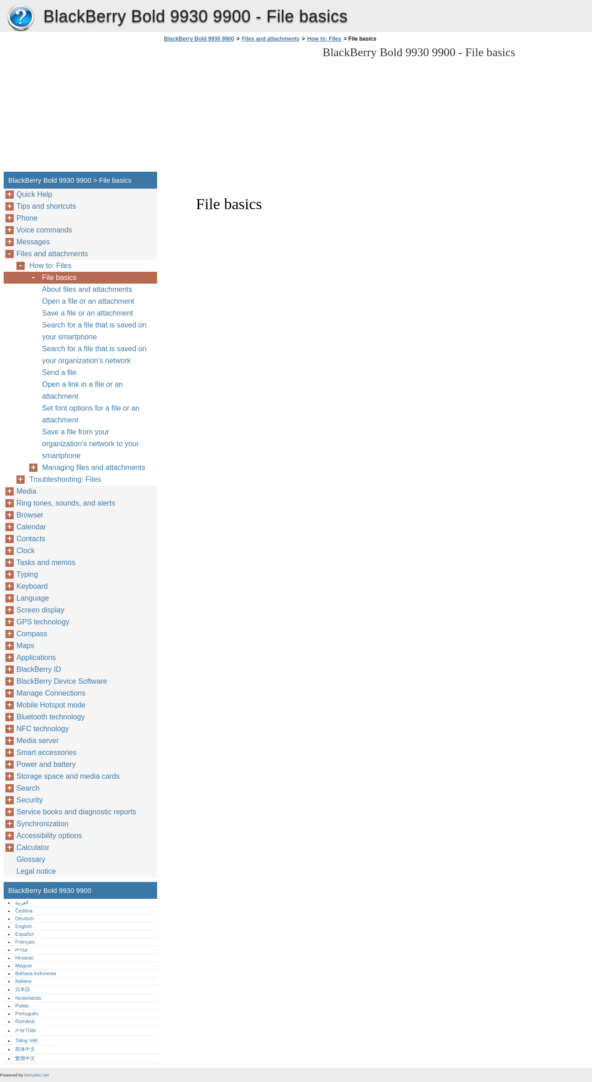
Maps (25, 645)
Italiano (23, 981)
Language (32, 598)
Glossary (30, 859)
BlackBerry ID (38, 669)
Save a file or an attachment (87, 313)
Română (24, 1021)
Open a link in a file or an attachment (82, 390)
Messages (33, 242)
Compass (32, 634)
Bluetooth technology (50, 717)
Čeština (23, 910)
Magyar (23, 965)
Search (28, 788)
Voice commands (44, 230)
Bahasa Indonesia (35, 973)
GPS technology (42, 622)
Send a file (59, 372)
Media (26, 491)
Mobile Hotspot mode (50, 705)
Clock (25, 550)
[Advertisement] (238, 110)
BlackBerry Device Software (61, 681)
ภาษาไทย (25, 1030)
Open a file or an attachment (88, 301)
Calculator (32, 847)
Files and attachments (270, 39)
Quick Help (34, 194)
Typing (27, 574)
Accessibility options (49, 835)
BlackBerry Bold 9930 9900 (20, 18)
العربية (21, 902)
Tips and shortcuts (46, 206)
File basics (59, 277)
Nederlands (28, 998)
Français (25, 942)
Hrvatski (24, 958)
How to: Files (324, 39)
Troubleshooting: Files (65, 479)
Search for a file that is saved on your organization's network (94, 354)
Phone (26, 218)
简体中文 (25, 1049)
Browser (29, 515)
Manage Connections (50, 693)
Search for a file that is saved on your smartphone (94, 331)
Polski (22, 1005)
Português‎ (26, 1013)
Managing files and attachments (93, 467)
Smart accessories (46, 752)
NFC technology (42, 729)
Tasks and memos (45, 562)
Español (24, 934)
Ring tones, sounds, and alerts (65, 503)
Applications (36, 657)
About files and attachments (87, 289)
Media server (37, 740)
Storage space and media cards (68, 776)
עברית (21, 949)
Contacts (30, 539)
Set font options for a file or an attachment (90, 414)
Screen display (40, 610)
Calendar (31, 527)
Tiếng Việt (26, 1040)
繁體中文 (25, 1058)
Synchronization (42, 824)
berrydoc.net (36, 1074)
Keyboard (32, 586)
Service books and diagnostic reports (76, 812)
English (23, 926)
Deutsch (24, 918)
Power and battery (46, 764)
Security (29, 800)
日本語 (22, 989)
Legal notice (36, 871)
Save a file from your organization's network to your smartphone (90, 443)
